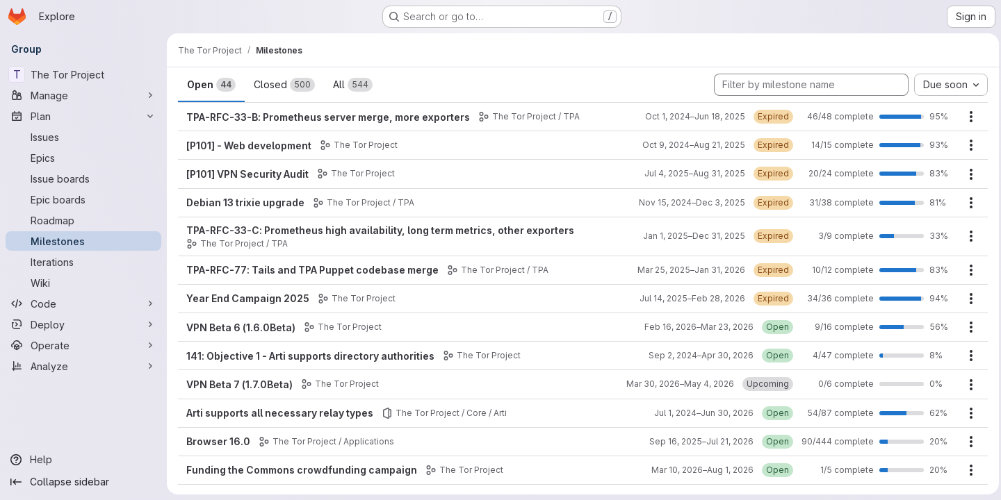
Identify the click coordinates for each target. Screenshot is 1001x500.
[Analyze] (83, 366)
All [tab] (353, 85)
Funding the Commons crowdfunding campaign (301, 470)
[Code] (83, 303)
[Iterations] (83, 262)
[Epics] (83, 157)
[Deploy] (83, 324)
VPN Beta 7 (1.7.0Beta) (239, 384)
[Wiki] (83, 282)
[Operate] (83, 345)
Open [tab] (211, 85)
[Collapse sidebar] (83, 482)
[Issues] (83, 137)
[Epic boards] (83, 199)
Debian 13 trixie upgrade (245, 202)
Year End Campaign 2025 (247, 298)
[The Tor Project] (83, 74)
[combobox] (947, 85)
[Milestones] (83, 241)
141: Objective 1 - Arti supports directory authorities (310, 356)
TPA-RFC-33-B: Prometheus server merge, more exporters (328, 117)
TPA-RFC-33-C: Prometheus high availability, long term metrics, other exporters (380, 230)
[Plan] (83, 116)
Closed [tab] (284, 85)
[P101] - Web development (248, 145)
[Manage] (83, 95)
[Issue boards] (83, 178)
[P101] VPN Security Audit (247, 174)
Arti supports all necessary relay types (279, 413)
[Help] (83, 459)
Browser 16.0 (218, 441)
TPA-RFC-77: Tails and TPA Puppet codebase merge (312, 270)
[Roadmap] (83, 220)
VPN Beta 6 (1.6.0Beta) (240, 327)
